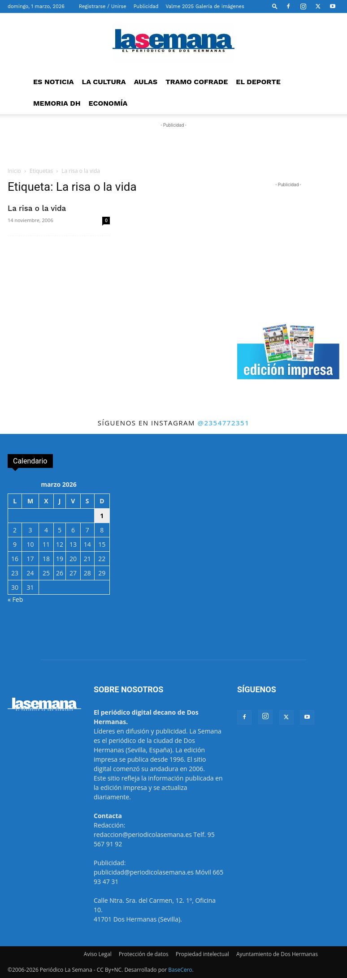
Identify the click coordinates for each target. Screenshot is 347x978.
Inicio (14, 171)
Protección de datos (144, 954)
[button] (275, 6)
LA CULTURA (104, 81)
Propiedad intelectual (202, 954)
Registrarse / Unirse (102, 6)
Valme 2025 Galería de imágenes (204, 6)
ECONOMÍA (108, 103)
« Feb (15, 599)
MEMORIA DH (57, 103)
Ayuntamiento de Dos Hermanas (277, 954)
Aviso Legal (98, 954)
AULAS (146, 81)
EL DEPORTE (258, 81)
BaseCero (180, 970)
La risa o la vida (37, 208)
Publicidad (146, 6)
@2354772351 (223, 422)
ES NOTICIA (53, 81)
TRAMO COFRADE (196, 81)
